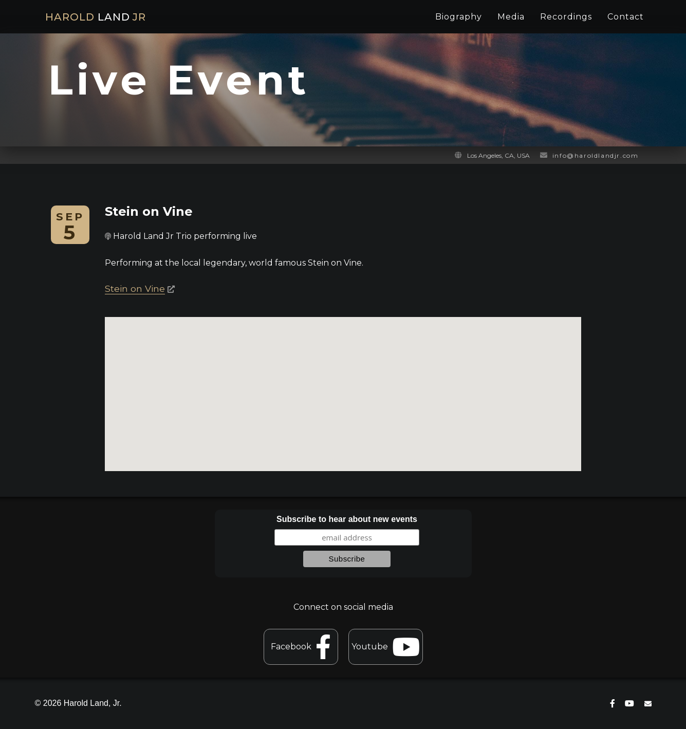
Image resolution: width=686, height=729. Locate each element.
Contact (625, 17)
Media (511, 17)
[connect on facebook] (612, 703)
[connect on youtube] (629, 703)
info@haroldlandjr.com (595, 155)
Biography (458, 17)
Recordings (566, 17)
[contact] (648, 703)
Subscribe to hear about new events (346, 519)
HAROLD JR (95, 17)
